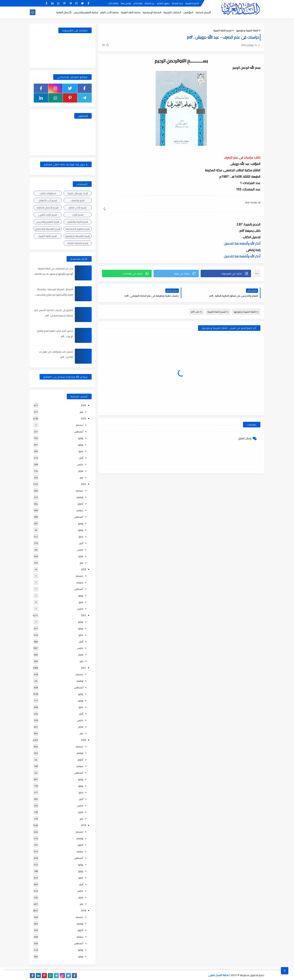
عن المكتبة (149, 3)
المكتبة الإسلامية (152, 12)
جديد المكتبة (177, 3)
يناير (81, 412)
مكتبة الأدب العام (109, 12)
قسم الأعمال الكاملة (47, 207)
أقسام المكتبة (203, 12)
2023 (83, 569)
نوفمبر (79, 497)
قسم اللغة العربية (222, 30)
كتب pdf (196, 311)
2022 (83, 615)
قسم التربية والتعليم (77, 222)
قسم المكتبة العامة (77, 243)
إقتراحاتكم (138, 3)
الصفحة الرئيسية (192, 3)
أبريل (81, 458)
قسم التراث (77, 214)
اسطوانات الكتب (48, 193)
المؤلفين (188, 12)
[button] (226, 273)
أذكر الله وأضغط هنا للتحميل (242, 243)
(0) (105, 45)
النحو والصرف (78, 200)
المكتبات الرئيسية (172, 12)
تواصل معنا (126, 3)
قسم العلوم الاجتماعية (78, 229)
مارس (80, 464)
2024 (83, 484)
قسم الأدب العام (77, 207)
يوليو (80, 438)
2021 (83, 667)
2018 (83, 910)
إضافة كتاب (113, 3)
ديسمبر (79, 425)
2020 (83, 740)
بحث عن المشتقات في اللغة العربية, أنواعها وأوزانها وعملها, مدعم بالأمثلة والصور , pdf (53, 274)
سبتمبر (79, 510)
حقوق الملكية (163, 3)
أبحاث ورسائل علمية (78, 193)
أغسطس (78, 431)
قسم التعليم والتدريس (47, 222)
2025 (83, 418)
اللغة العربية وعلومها (247, 30)
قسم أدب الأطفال (47, 200)
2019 (83, 825)
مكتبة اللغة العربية (130, 12)
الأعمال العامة (63, 12)
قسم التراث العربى (47, 214)
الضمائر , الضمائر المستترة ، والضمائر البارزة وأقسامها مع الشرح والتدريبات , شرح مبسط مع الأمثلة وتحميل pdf (53, 294)
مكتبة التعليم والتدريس (86, 12)
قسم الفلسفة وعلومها (77, 236)
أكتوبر (80, 503)
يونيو (80, 444)
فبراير (80, 471)
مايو (81, 451)
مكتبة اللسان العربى (218, 975)
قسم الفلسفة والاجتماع (47, 229)
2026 (83, 405)
